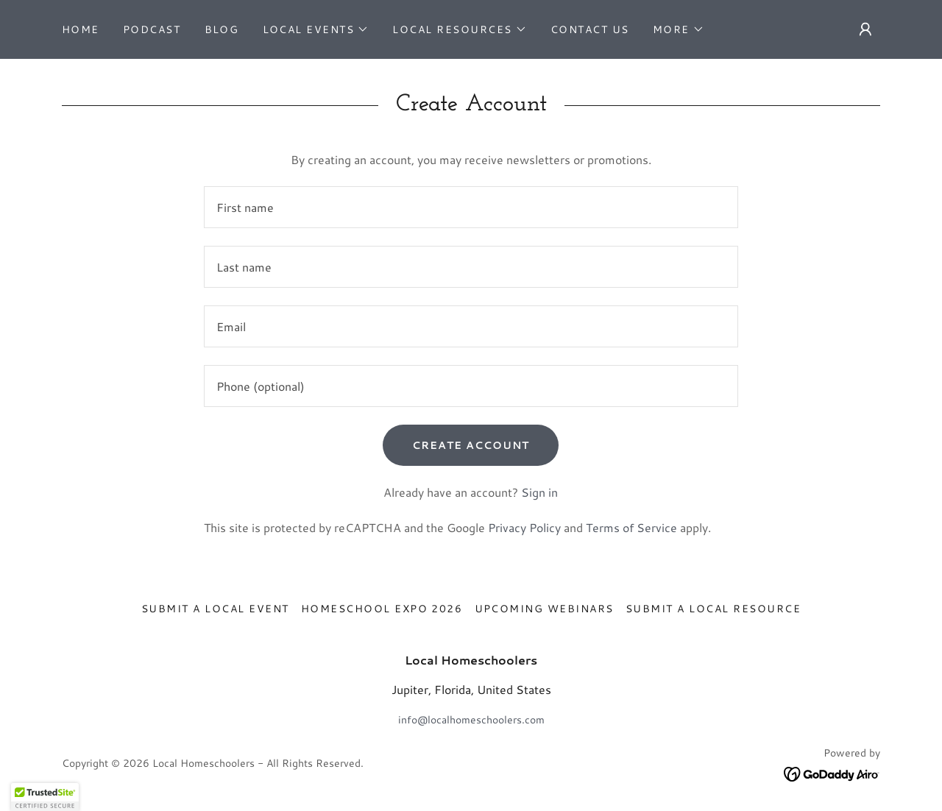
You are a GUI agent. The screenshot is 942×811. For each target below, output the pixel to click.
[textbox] (470, 207)
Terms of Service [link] (631, 527)
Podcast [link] (152, 29)
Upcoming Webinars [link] (544, 608)
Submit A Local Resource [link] (713, 608)
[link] (832, 773)
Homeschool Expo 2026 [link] (382, 608)
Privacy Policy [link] (524, 527)
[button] (316, 29)
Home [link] (80, 29)
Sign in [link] (539, 492)
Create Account (470, 445)
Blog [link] (222, 29)
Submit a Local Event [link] (215, 608)
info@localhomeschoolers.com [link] (471, 719)
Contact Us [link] (589, 29)
